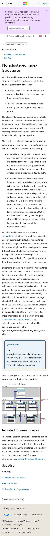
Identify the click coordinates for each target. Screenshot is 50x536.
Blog (35, 521)
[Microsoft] (25, 3)
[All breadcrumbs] (4, 36)
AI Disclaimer (7, 521)
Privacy (17, 524)
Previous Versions (23, 521)
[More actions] (45, 36)
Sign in (45, 3)
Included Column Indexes (14, 54)
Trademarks (6, 532)
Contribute (6, 524)
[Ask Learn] (40, 36)
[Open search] (38, 3)
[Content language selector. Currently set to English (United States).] (14, 508)
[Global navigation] (2, 3)
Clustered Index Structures (14, 477)
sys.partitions (8, 236)
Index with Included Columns (31, 458)
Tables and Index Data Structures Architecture (21, 36)
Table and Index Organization (15, 319)
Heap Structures (9, 483)
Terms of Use (33, 528)
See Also (7, 58)
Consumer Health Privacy (12, 528)
